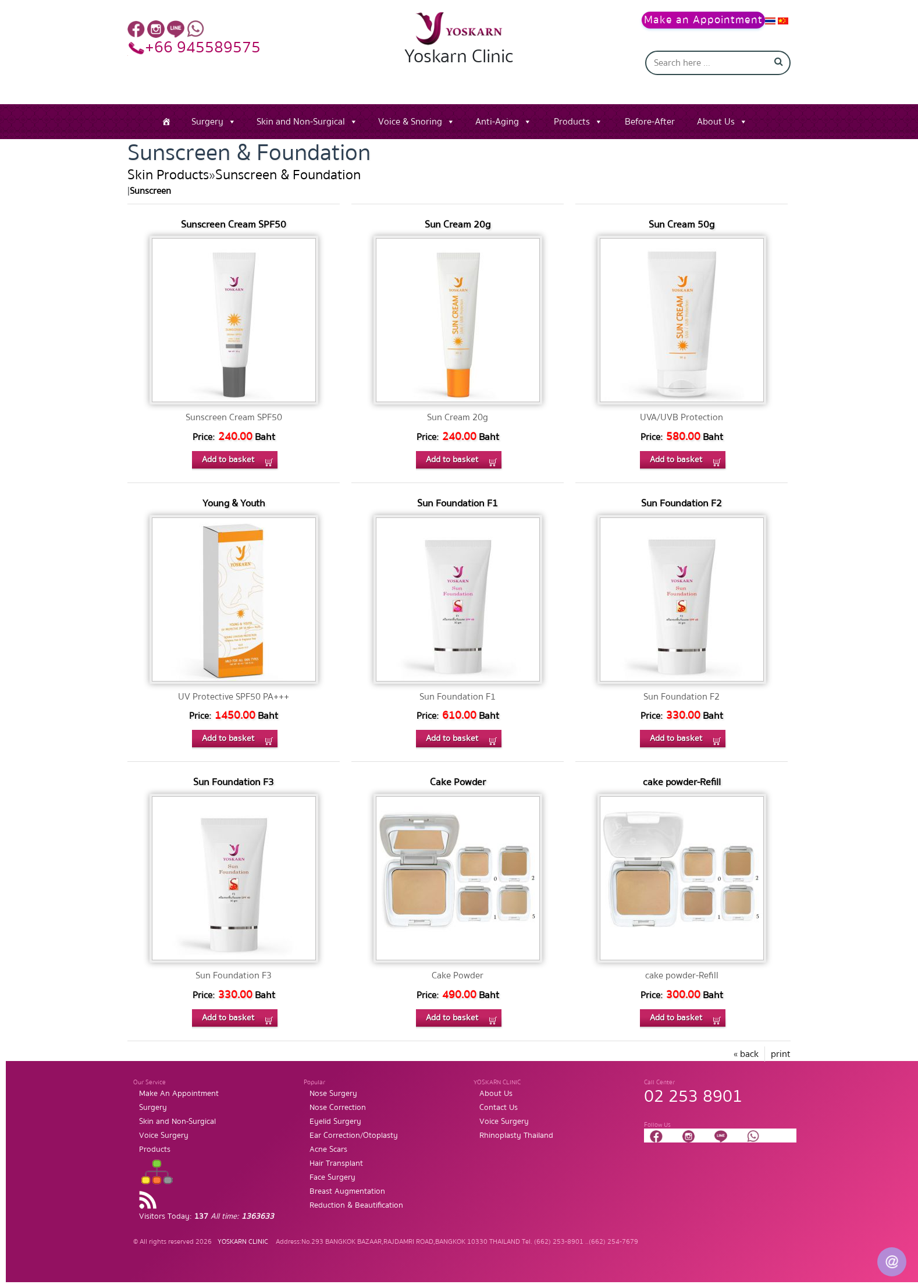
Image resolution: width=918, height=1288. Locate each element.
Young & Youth (233, 503)
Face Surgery (332, 1177)
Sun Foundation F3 (233, 782)
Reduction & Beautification (356, 1205)
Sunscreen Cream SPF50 (233, 224)
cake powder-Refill (682, 782)
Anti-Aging (497, 121)
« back (746, 1054)
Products (572, 121)
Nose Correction (337, 1107)
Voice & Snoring (410, 121)
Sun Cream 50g (681, 224)
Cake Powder (458, 782)
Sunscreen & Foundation (288, 175)
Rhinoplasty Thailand (516, 1135)
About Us (716, 121)
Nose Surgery (333, 1093)
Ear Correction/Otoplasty (353, 1135)
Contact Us (498, 1107)
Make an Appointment (703, 20)
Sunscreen (150, 190)
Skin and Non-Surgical (301, 121)
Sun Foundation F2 (681, 503)
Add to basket (228, 459)
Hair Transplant (336, 1163)
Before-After (650, 121)
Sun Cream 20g (457, 224)
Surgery (207, 121)
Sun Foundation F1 (457, 503)
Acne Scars (328, 1149)
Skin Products (168, 175)
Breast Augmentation (347, 1191)
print (781, 1054)
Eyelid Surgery (335, 1121)
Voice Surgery (163, 1135)
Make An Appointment (179, 1093)
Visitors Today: (206, 1216)
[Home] (166, 121)
